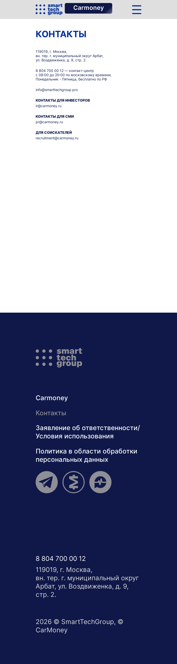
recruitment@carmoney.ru (57, 138)
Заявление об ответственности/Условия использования (88, 432)
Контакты (51, 413)
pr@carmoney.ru (49, 122)
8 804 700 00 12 (50, 70)
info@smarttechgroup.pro (57, 90)
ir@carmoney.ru (49, 106)
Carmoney (88, 7)
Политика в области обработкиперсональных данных (86, 455)
